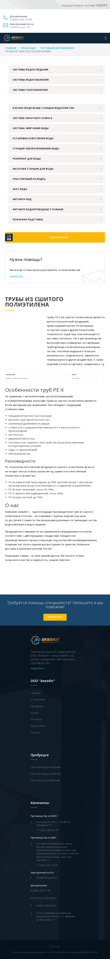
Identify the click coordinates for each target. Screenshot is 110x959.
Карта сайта (38, 725)
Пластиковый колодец (29, 178)
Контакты (36, 719)
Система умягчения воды (31, 128)
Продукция (28, 48)
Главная (10, 48)
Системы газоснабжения (30, 89)
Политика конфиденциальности (31, 952)
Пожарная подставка (28, 219)
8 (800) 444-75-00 (21, 19)
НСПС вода (20, 189)
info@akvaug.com (20, 27)
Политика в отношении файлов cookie (75, 952)
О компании (38, 699)
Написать (17, 276)
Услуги (34, 712)
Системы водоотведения (30, 69)
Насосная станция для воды (33, 168)
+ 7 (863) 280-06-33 (47, 830)
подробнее (38, 668)
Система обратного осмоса (32, 118)
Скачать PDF (58, 237)
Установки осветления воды (33, 138)
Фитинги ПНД (22, 199)
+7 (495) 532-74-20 (47, 865)
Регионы (35, 732)
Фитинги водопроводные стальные (38, 209)
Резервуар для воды (27, 158)
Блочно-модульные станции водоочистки (43, 108)
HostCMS (55, 946)
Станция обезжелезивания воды (36, 148)
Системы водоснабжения (57, 48)
